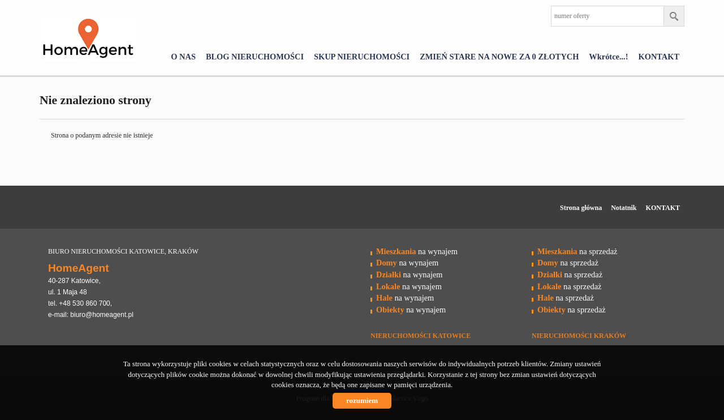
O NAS (183, 56)
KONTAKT (659, 56)
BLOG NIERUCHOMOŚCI (255, 56)
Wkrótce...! (608, 56)
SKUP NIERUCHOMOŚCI (362, 56)
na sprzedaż (577, 251)
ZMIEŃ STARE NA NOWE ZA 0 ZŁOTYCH (499, 56)
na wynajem (417, 251)
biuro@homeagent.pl (101, 315)
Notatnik (623, 208)
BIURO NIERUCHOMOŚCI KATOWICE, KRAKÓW (123, 251)
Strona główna (581, 208)
